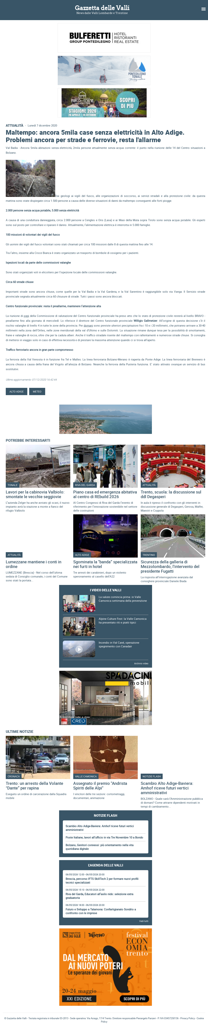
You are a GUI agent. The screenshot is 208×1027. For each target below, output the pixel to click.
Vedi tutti (143, 921)
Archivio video (141, 663)
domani (88, 325)
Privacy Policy (187, 1018)
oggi (26, 316)
